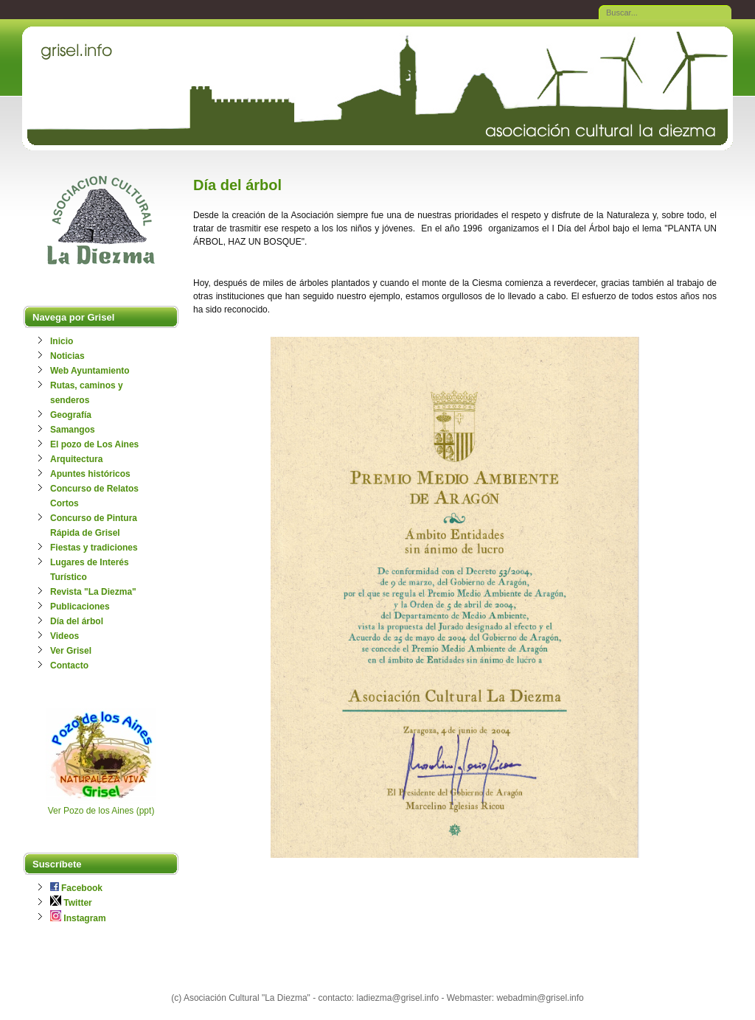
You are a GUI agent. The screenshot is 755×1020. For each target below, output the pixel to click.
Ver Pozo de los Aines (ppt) (101, 811)
